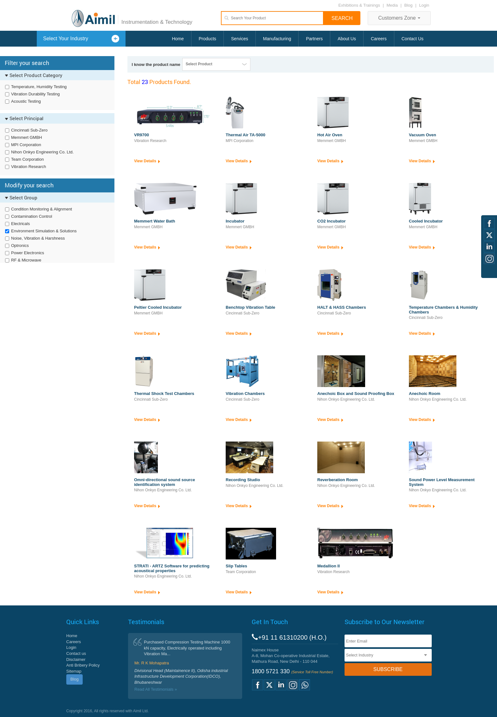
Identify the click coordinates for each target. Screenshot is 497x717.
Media (393, 5)
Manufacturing (277, 38)
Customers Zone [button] (399, 18)
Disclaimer (76, 659)
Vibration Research (28, 166)
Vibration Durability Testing (35, 94)
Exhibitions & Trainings (359, 5)
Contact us (76, 653)
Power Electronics (27, 252)
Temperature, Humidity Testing (39, 86)
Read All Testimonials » (155, 689)
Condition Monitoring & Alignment (41, 209)
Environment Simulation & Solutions (44, 231)
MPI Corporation (26, 144)
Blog (408, 5)
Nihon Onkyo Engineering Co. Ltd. (42, 152)
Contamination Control (31, 216)
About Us (347, 38)
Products (207, 38)
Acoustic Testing (26, 101)
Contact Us (412, 38)
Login (424, 5)
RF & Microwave (26, 260)
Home (178, 38)
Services (239, 38)
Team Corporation (27, 159)
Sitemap (73, 671)
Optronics (20, 245)
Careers (379, 38)
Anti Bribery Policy (83, 665)
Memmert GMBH (26, 137)
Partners (314, 38)
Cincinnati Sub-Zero (29, 130)
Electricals (20, 223)
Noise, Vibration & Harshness (38, 238)
